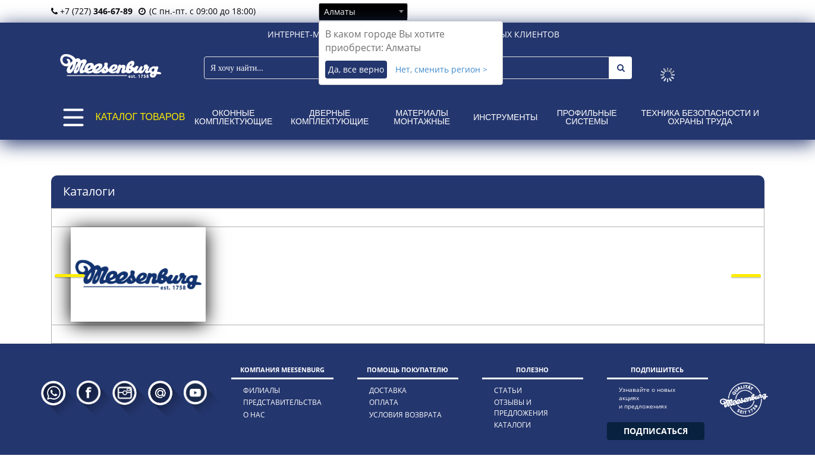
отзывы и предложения (521, 407)
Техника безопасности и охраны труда (700, 117)
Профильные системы (587, 117)
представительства (282, 402)
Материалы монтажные (422, 117)
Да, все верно (356, 69)
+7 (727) (92, 11)
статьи (508, 390)
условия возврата (405, 415)
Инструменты (505, 117)
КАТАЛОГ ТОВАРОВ (140, 117)
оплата (383, 402)
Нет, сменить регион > (441, 69)
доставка (388, 390)
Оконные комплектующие (233, 117)
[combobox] (363, 11)
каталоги (512, 425)
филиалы (261, 390)
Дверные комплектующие (330, 117)
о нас (254, 415)
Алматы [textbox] (339, 11)
